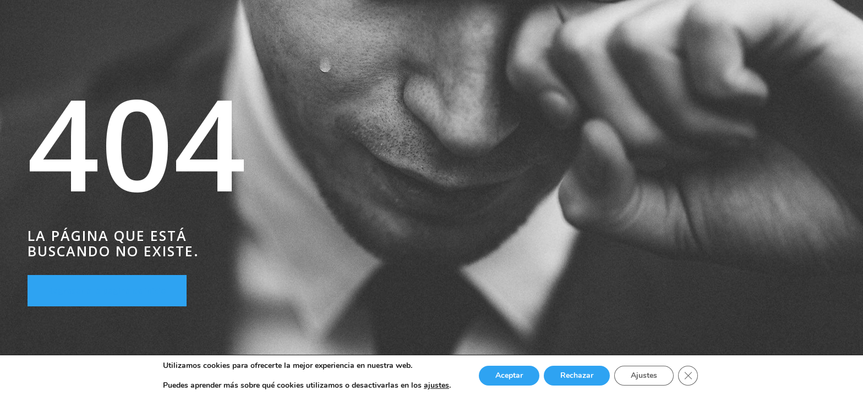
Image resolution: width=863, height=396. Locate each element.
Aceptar (509, 375)
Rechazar (576, 375)
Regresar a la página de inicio (107, 290)
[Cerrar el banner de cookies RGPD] (688, 376)
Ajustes (644, 375)
